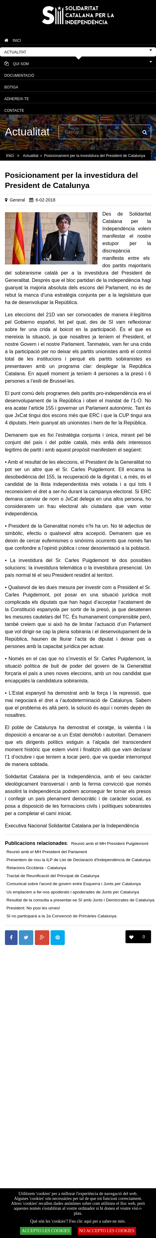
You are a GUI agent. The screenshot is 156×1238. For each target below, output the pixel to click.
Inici (10, 155)
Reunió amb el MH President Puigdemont (109, 843)
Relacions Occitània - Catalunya (36, 867)
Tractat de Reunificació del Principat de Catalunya (52, 875)
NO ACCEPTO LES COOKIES (106, 1230)
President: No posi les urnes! (33, 908)
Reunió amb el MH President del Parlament (46, 851)
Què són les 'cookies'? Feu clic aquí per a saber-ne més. (78, 1221)
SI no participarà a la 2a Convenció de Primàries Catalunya (61, 916)
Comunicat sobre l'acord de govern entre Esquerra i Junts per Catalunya (73, 883)
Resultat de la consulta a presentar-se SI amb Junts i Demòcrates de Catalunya (80, 900)
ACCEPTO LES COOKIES (46, 1230)
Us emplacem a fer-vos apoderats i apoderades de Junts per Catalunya (72, 892)
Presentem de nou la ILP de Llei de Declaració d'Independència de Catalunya (78, 859)
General (17, 199)
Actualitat (30, 156)
